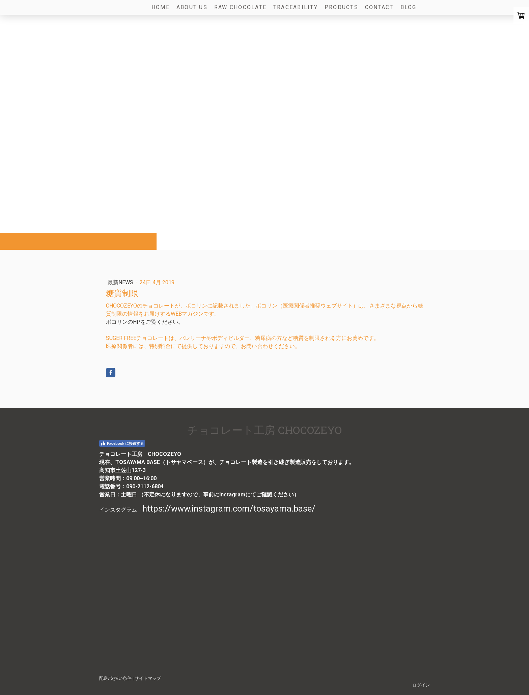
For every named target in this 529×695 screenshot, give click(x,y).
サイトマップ (148, 678)
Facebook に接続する (122, 443)
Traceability (295, 7)
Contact (379, 7)
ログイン (421, 685)
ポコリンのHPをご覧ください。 (145, 322)
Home (160, 7)
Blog (408, 7)
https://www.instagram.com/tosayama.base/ (228, 508)
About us (191, 7)
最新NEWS (121, 282)
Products (341, 7)
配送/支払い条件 (115, 678)
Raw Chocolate (240, 7)
